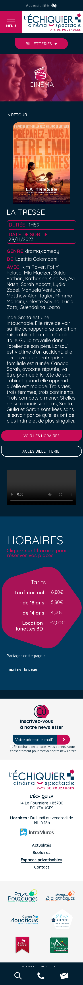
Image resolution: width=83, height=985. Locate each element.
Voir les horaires (41, 435)
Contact (41, 867)
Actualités (41, 845)
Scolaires (41, 852)
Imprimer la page (22, 669)
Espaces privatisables (41, 859)
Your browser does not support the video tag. (41, 487)
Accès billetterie (41, 451)
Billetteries (41, 43)
